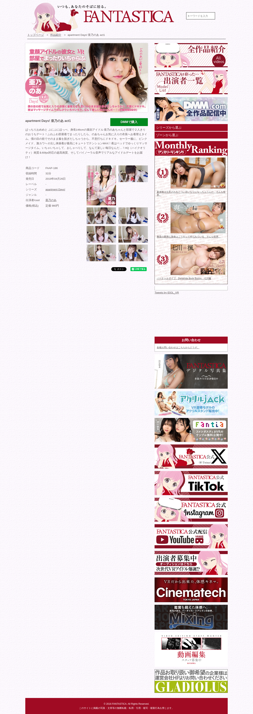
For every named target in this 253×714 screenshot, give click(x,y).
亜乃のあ (51, 200)
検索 (222, 15)
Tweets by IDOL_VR (167, 292)
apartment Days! (55, 189)
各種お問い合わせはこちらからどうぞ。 (178, 347)
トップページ (35, 34)
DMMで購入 (129, 122)
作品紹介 (55, 34)
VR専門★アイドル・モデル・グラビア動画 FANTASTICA (105, 18)
